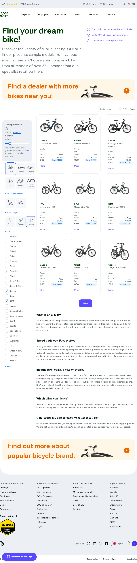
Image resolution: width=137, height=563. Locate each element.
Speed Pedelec (27, 181)
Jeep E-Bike (12, 280)
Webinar (41, 513)
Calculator (42, 500)
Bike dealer (60, 14)
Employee (43, 14)
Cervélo (10, 250)
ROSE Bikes (115, 526)
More (42, 165)
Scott (9, 320)
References (5, 509)
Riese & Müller (13, 310)
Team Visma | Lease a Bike (85, 496)
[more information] (19, 557)
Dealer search (43, 509)
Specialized (12, 330)
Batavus (10, 236)
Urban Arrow (12, 350)
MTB (6, 181)
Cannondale (12, 240)
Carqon (10, 245)
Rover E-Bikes (13, 315)
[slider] (10, 129)
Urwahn (10, 355)
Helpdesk (41, 522)
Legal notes (132, 559)
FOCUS (113, 513)
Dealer (3, 504)
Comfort (6, 220)
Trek (8, 345)
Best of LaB (78, 504)
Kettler (9, 290)
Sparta (9, 325)
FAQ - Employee (44, 496)
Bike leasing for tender (47, 517)
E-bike (6, 167)
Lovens (9, 305)
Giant (9, 275)
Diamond (26, 220)
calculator (24, 136)
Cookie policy (92, 559)
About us (77, 487)
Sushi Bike (11, 340)
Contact (111, 14)
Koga (8, 295)
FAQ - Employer (44, 492)
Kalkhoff (114, 496)
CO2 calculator (44, 504)
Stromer (10, 335)
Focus (9, 265)
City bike (26, 167)
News (77, 14)
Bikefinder (93, 14)
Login (39, 526)
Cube (9, 255)
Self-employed (7, 500)
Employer (26, 14)
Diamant (10, 260)
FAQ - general (43, 487)
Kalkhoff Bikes (13, 285)
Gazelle (10, 270)
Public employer (8, 492)
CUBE (112, 522)
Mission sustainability (83, 492)
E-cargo (17, 167)
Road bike (16, 181)
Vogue (9, 360)
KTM (8, 300)
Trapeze (16, 220)
